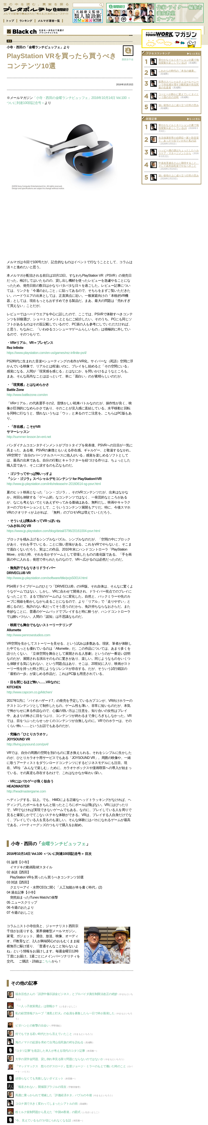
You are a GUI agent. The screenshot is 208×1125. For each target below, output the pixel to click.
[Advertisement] (70, 225)
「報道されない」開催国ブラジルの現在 (40, 1086)
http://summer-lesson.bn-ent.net (29, 437)
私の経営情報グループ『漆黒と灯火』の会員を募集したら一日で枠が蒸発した (64, 1013)
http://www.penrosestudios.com (28, 635)
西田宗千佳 (127, 59)
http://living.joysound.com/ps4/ (27, 744)
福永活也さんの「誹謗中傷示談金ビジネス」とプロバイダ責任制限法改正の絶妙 (66, 994)
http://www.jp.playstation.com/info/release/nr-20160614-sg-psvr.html (54, 484)
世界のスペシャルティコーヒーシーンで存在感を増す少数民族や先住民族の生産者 (179, 84)
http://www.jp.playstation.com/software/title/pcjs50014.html (47, 578)
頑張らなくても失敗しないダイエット (39, 1078)
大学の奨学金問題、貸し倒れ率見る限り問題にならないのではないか (59, 1059)
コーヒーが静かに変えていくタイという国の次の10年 (179, 96)
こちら (47, 961)
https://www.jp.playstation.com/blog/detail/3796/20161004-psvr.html (53, 531)
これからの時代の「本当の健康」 (177, 70)
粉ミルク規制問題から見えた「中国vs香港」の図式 (47, 1112)
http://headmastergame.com (26, 791)
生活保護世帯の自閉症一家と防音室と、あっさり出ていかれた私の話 (179, 139)
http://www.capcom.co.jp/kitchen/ (29, 692)
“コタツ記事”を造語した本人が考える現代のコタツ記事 (50, 1050)
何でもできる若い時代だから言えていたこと (43, 1034)
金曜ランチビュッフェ (63, 843)
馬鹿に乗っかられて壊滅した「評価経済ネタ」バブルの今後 (53, 1095)
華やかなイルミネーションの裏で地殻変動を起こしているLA (179, 61)
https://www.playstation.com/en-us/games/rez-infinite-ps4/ (47, 353)
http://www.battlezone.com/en (27, 395)
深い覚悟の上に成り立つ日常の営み (179, 105)
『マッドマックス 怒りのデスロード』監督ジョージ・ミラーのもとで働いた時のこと (70, 1066)
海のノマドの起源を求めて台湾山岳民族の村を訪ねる (49, 1042)
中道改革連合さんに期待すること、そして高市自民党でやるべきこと (179, 164)
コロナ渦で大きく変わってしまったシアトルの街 (46, 1103)
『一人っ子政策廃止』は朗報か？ (36, 1006)
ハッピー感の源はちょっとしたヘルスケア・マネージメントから (179, 152)
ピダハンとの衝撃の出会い (32, 1025)
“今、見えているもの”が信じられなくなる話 (43, 1120)
